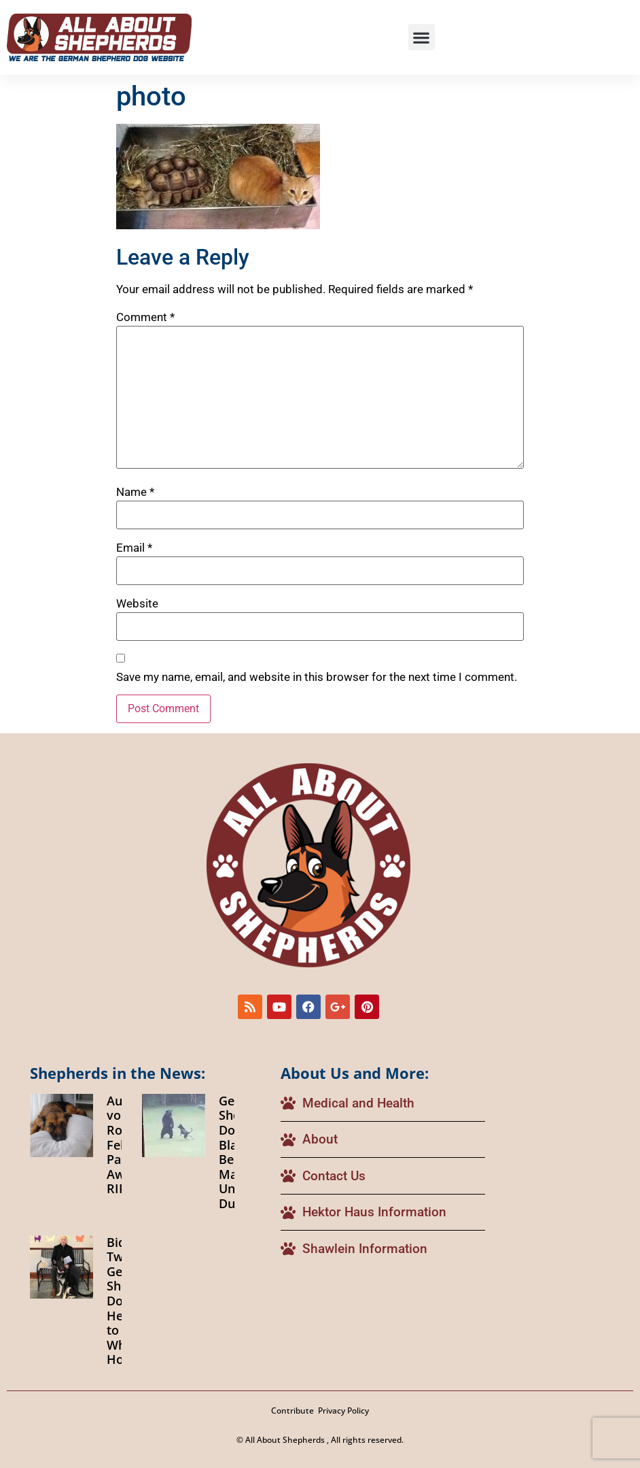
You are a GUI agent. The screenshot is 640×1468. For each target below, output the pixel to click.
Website (137, 604)
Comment (145, 317)
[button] (421, 37)
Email (134, 548)
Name (135, 492)
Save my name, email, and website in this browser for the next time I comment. (316, 677)
